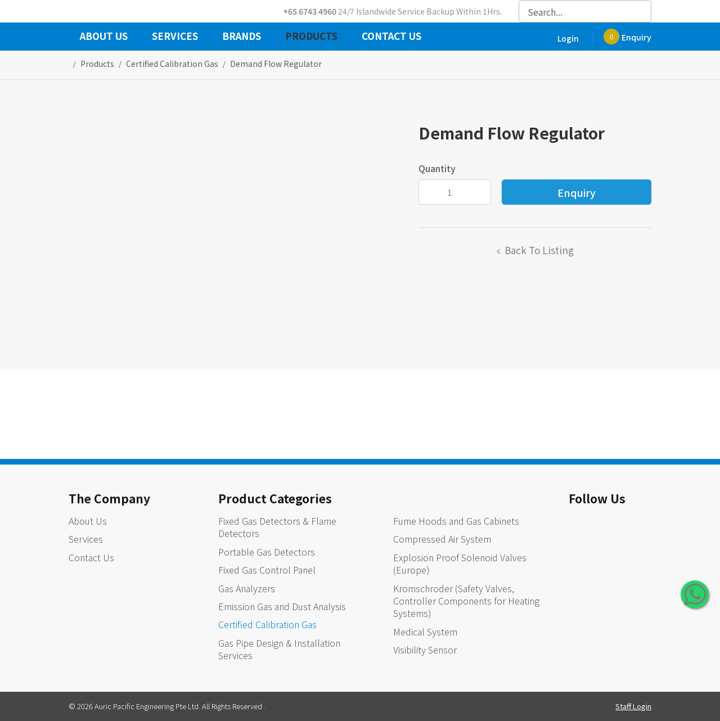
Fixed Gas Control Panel (267, 569)
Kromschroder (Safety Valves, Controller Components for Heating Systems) (466, 601)
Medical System (425, 631)
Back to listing (539, 250)
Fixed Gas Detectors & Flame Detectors (277, 527)
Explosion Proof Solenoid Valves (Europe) (459, 563)
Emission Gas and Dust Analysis (282, 606)
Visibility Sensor (425, 649)
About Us (104, 37)
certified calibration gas (172, 63)
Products (311, 37)
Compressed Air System (442, 539)
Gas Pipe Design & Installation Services (279, 649)
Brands (241, 37)
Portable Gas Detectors (266, 551)
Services (175, 37)
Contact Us (391, 37)
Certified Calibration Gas (267, 624)
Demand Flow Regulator (276, 63)
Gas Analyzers (246, 588)
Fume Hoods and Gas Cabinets (456, 521)
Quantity (437, 168)
